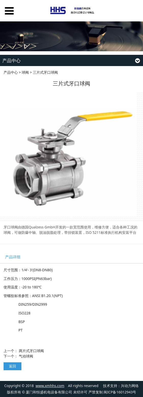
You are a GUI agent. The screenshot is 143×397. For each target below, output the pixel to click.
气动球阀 (26, 356)
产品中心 (11, 72)
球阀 (25, 72)
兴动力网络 (130, 385)
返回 (12, 366)
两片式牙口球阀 (31, 350)
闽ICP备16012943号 (119, 392)
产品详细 (12, 257)
